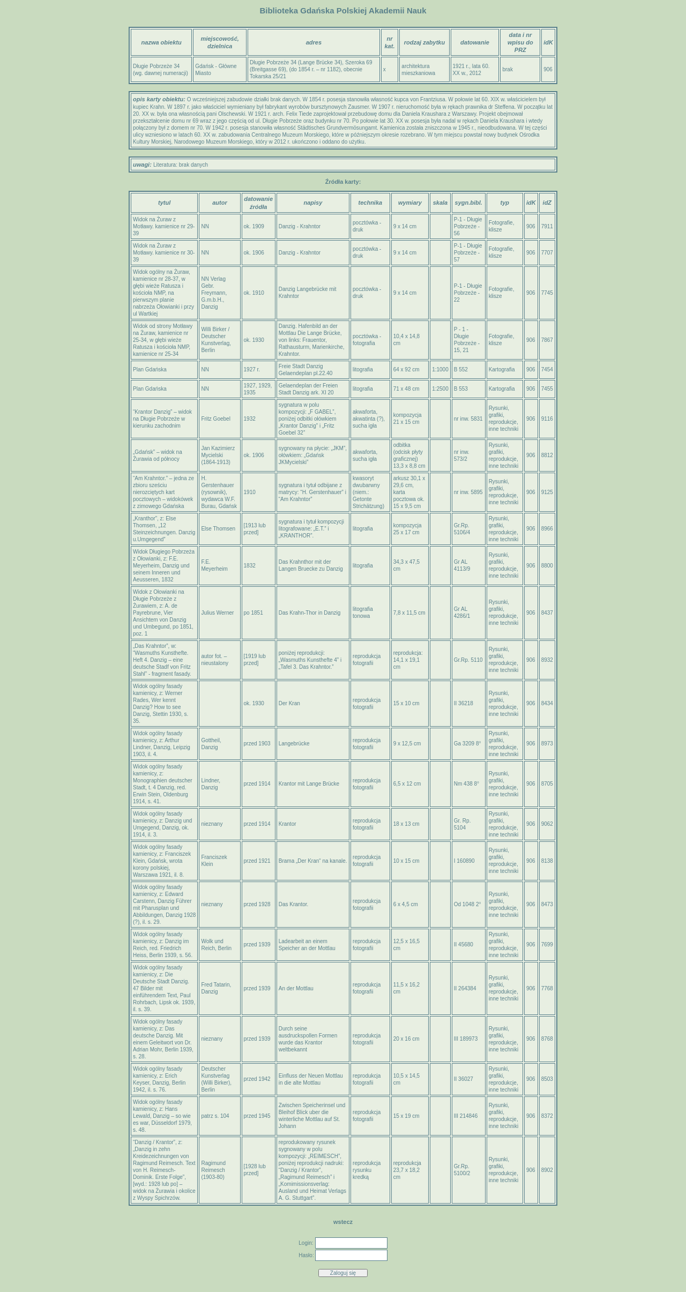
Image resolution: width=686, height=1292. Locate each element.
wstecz (343, 1222)
